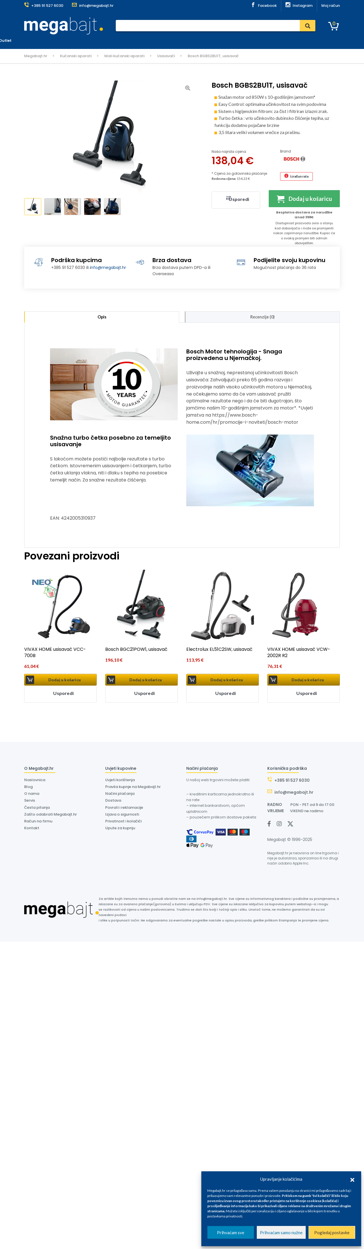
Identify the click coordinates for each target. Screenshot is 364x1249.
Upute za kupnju (120, 829)
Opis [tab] (102, 317)
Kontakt (221, 40)
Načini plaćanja (120, 795)
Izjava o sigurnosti (122, 815)
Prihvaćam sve (230, 1232)
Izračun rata (299, 176)
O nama (199, 40)
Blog (28, 788)
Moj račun (330, 5)
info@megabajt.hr (108, 267)
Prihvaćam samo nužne (281, 1232)
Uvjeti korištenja (120, 781)
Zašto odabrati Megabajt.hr (50, 815)
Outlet (241, 40)
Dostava (158, 40)
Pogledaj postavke (331, 1232)
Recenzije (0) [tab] (262, 317)
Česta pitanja (37, 809)
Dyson (179, 40)
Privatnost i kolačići (123, 822)
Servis (139, 40)
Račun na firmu (38, 822)
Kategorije (39, 41)
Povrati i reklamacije (124, 809)
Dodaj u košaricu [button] (64, 681)
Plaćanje (118, 40)
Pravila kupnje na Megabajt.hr (133, 788)
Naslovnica (93, 40)
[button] (352, 1179)
